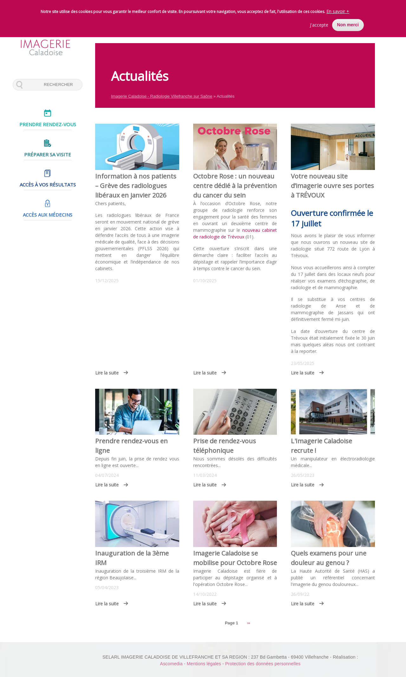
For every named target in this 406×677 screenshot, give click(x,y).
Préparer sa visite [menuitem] (47, 154)
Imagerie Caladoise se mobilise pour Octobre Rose (235, 558)
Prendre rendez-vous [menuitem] (47, 124)
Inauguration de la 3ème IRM (132, 558)
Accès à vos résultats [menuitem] (48, 184)
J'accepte (319, 24)
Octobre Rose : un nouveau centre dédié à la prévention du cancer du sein (235, 185)
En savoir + (337, 10)
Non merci (348, 23)
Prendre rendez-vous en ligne (131, 446)
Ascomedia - (173, 663)
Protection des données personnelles (262, 663)
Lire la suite (107, 373)
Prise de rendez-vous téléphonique (224, 446)
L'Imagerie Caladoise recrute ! (321, 446)
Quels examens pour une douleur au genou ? (328, 558)
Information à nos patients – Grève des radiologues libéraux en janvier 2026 (135, 185)
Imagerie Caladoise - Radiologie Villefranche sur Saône (161, 96)
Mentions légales (204, 663)
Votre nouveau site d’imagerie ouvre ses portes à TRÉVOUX (332, 185)
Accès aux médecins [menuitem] (47, 215)
